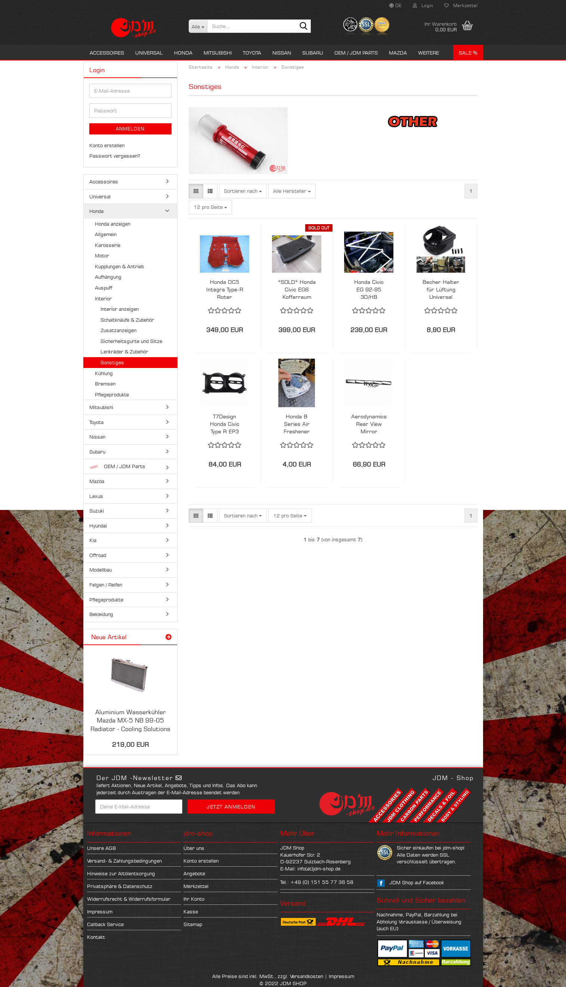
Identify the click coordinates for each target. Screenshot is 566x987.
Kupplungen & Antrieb (119, 266)
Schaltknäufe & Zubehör (127, 320)
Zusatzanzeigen (118, 330)
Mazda (398, 53)
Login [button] (423, 5)
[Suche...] (198, 26)
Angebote (194, 873)
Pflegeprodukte (112, 394)
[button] (395, 5)
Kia (92, 540)
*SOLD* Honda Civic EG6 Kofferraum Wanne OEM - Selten (297, 290)
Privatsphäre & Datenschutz (119, 886)
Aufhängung (108, 277)
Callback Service (105, 924)
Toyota (252, 53)
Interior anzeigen (119, 309)
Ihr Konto (193, 899)
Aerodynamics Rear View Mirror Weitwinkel (369, 424)
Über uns (193, 848)
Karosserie (107, 245)
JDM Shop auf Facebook (416, 882)
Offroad (97, 555)
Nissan (281, 53)
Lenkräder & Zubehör (124, 352)
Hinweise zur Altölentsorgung (121, 873)
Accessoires (107, 53)
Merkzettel (460, 5)
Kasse (190, 912)
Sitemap (192, 924)
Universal (149, 53)
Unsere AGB (101, 848)
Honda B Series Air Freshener (297, 423)
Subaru (312, 53)
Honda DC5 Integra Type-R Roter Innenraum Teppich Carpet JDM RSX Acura (225, 290)
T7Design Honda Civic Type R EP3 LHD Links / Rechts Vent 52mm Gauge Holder (224, 424)
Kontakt (96, 937)
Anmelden (130, 129)
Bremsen (105, 384)
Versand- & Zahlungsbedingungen (124, 861)
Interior (103, 298)
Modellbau (100, 570)
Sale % (468, 53)
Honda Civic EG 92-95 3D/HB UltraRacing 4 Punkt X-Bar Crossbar (368, 290)
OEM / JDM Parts (356, 53)
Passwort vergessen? (114, 156)
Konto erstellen (106, 145)
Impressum (99, 912)
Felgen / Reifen (105, 585)
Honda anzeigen (112, 224)
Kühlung (104, 373)
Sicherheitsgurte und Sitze (131, 341)
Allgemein (106, 234)
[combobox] (243, 191)
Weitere (428, 53)
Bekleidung (101, 614)
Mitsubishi (218, 53)
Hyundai (98, 526)
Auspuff (103, 288)
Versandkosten (306, 976)
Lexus (96, 496)
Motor (102, 256)
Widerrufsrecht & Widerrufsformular (128, 899)
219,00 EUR (130, 744)
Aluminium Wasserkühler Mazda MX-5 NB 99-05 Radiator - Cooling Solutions (130, 720)
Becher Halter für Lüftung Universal (441, 289)
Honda (183, 53)
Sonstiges (112, 362)
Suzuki (96, 511)
